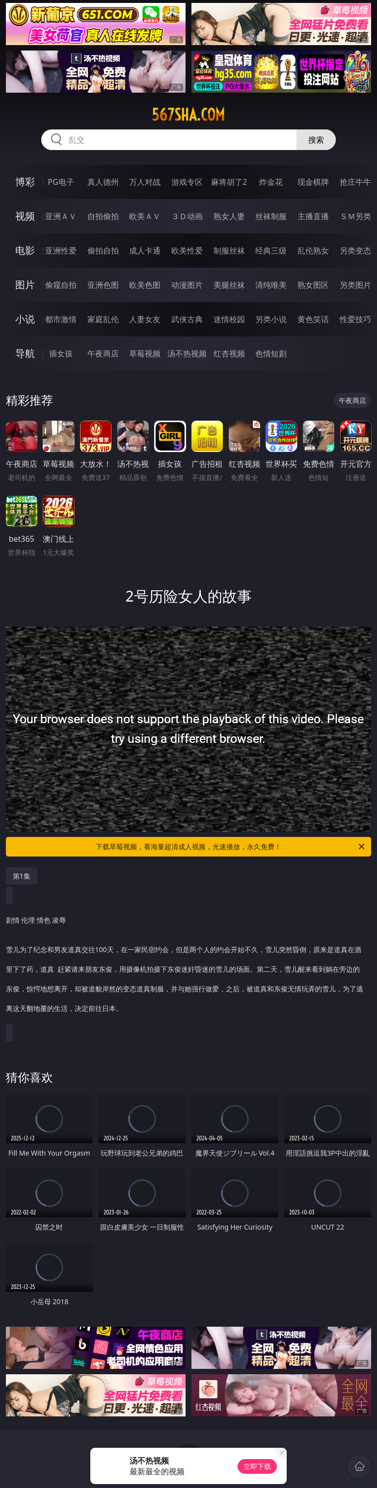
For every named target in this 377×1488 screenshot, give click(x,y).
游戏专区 (187, 182)
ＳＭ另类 (355, 216)
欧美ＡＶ (145, 216)
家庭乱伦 (103, 319)
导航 (25, 353)
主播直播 (313, 216)
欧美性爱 (187, 250)
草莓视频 (145, 353)
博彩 (25, 181)
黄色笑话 (313, 319)
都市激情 (61, 319)
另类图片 (355, 284)
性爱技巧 (355, 319)
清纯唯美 (271, 284)
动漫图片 (187, 284)
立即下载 (257, 1466)
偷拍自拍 (103, 250)
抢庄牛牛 (355, 182)
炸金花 (271, 182)
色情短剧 (271, 353)
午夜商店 (103, 353)
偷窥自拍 (61, 284)
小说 (25, 319)
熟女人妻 (229, 216)
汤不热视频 (187, 353)
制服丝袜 (229, 250)
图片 (25, 284)
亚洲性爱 (61, 250)
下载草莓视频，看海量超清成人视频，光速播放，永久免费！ (231, 847)
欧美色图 (145, 284)
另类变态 (355, 250)
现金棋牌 (313, 182)
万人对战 (145, 182)
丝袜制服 (271, 216)
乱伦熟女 (313, 250)
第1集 (21, 876)
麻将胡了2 (229, 182)
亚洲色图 (103, 284)
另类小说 (271, 319)
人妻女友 (145, 319)
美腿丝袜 (229, 284)
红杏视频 (229, 353)
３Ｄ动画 (187, 216)
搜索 (316, 139)
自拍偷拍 (103, 216)
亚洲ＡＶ (61, 216)
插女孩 (61, 353)
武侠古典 (187, 319)
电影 (25, 250)
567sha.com (188, 115)
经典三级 (271, 250)
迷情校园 (229, 319)
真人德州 (103, 182)
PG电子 (61, 182)
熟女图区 (313, 284)
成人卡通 (145, 250)
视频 (25, 216)
